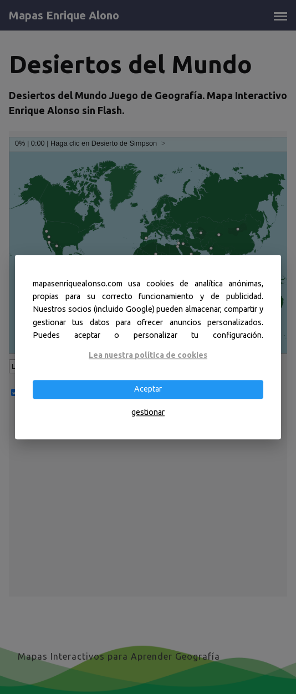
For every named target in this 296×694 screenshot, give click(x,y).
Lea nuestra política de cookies (148, 355)
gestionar (148, 412)
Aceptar (148, 389)
